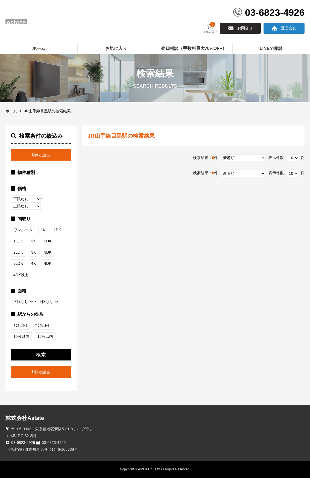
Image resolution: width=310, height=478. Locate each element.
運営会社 (288, 28)
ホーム (11, 111)
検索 (41, 354)
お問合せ (245, 28)
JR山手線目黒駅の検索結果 (47, 111)
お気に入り (210, 27)
